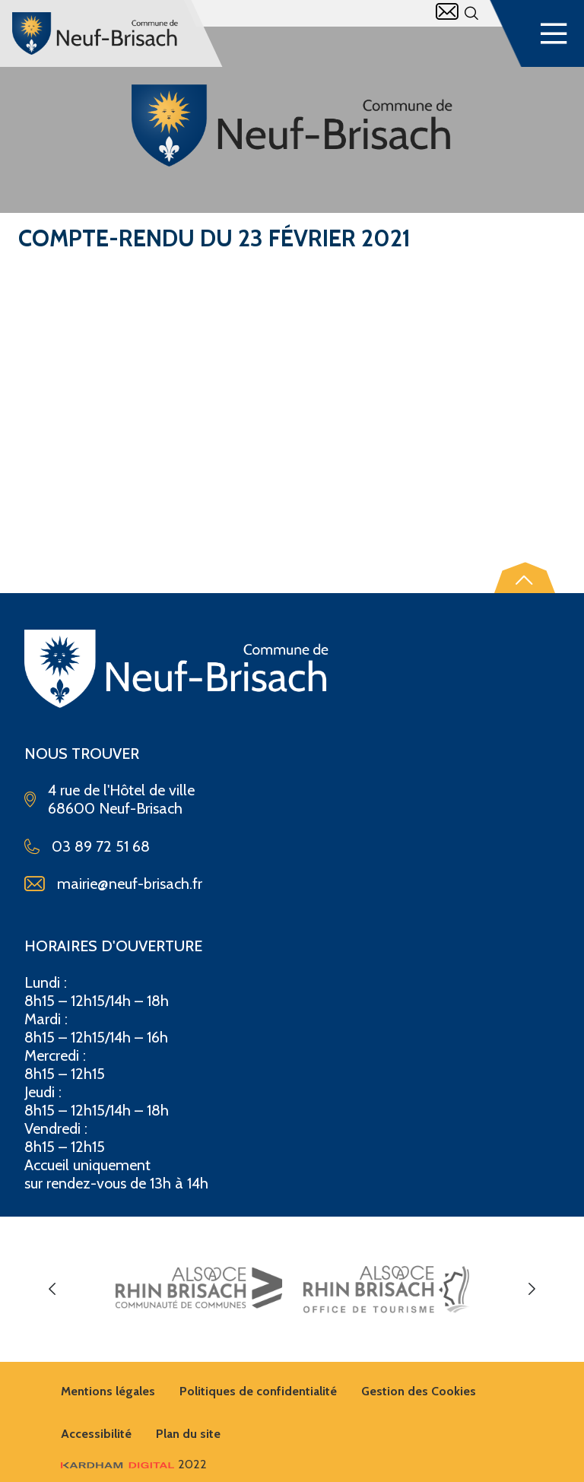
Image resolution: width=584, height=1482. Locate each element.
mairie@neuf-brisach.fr (129, 883)
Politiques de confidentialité (258, 1391)
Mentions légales (108, 1391)
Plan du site (188, 1433)
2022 (134, 1464)
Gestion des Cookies (418, 1391)
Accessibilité (96, 1433)
